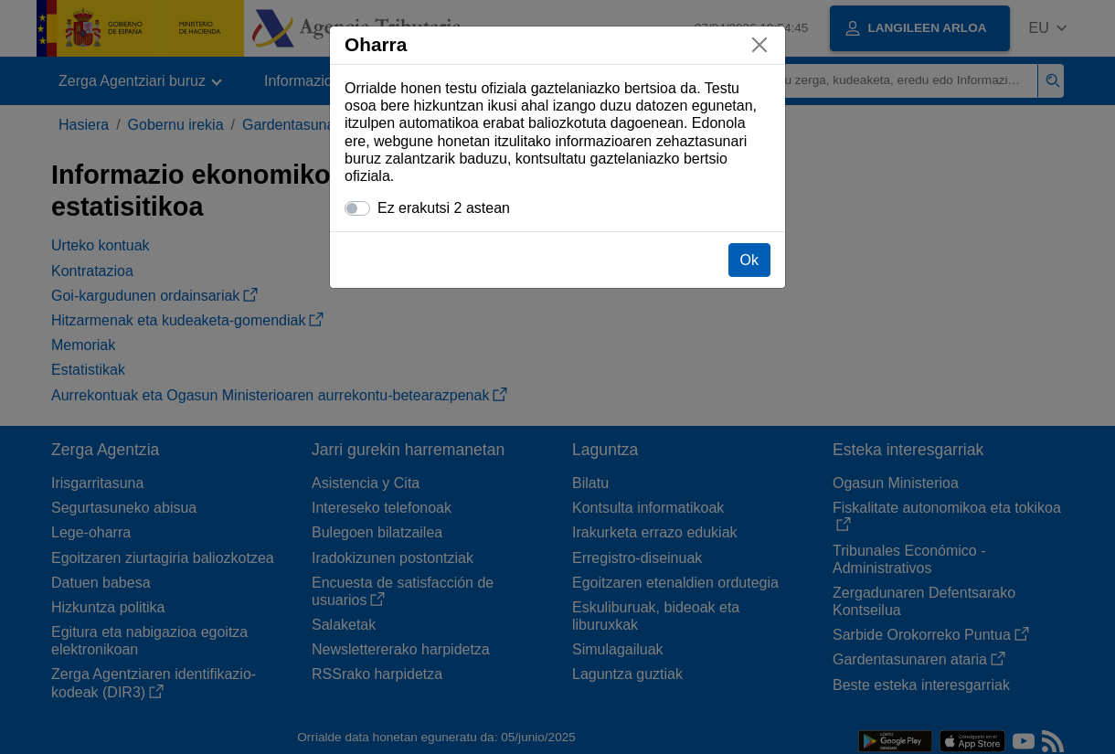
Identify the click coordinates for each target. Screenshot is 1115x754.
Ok (749, 260)
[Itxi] (759, 44)
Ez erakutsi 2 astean (443, 208)
